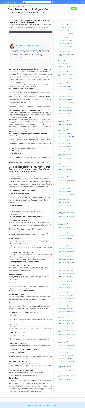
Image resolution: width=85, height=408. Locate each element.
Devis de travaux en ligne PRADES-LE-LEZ (65, 184)
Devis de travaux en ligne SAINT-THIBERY (67, 334)
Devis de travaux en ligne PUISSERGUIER (67, 273)
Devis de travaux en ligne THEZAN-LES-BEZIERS (66, 312)
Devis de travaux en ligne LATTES (65, 40)
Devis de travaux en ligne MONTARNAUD (63, 316)
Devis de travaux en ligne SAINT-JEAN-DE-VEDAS (66, 55)
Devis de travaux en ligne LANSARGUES (66, 298)
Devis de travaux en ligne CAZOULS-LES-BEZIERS (66, 195)
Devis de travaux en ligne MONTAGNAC (66, 216)
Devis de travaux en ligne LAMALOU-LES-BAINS (66, 331)
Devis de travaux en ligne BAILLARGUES (66, 116)
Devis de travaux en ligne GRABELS (65, 113)
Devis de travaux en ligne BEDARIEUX (66, 93)
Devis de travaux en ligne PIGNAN (65, 110)
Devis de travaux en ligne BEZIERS (65, 24)
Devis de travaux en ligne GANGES (65, 205)
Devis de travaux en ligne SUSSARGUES (66, 326)
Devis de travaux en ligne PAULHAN (66, 235)
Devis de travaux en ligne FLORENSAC (66, 172)
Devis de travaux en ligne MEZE (65, 51)
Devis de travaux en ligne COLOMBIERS (66, 323)
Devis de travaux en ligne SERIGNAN (66, 96)
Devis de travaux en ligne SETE (65, 27)
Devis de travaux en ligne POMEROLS (66, 355)
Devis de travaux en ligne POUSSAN (66, 169)
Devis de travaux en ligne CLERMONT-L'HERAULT (66, 82)
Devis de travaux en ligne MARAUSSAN (66, 232)
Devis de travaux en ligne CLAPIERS (66, 158)
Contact (54, 405)
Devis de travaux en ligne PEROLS (65, 63)
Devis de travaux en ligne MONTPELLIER (66, 20)
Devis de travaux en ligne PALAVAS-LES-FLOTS (66, 125)
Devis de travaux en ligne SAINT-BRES (66, 301)
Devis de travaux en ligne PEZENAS (65, 71)
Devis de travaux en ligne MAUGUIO (66, 43)
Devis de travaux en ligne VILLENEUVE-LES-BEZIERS (66, 213)
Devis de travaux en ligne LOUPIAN (65, 352)
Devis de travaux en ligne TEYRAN (65, 191)
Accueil (9, 6)
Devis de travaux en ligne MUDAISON (66, 320)
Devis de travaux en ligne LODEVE (65, 89)
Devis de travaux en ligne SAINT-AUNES (66, 256)
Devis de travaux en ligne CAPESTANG (66, 259)
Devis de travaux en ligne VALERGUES (66, 379)
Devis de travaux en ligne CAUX (65, 305)
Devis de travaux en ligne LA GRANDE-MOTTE (66, 75)
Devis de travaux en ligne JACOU (65, 166)
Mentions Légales (47, 405)
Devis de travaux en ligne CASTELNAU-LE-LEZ (66, 47)
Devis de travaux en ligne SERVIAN (65, 202)
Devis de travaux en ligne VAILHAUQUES (67, 345)
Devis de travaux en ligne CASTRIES (66, 133)
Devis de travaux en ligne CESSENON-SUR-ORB (65, 371)
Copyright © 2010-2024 (32, 405)
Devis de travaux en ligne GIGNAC (65, 146)
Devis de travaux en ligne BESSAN (65, 188)
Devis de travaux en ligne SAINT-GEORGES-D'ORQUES (64, 150)
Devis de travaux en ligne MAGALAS (66, 284)
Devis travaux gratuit (9, 2)
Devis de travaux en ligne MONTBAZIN (66, 270)
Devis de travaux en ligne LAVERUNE (66, 295)
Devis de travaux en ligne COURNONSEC (67, 358)
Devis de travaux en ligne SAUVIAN (65, 199)
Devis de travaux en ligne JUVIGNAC (66, 99)
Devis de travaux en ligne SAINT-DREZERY (64, 367)
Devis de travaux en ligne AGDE (65, 37)
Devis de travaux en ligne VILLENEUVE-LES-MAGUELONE (66, 59)
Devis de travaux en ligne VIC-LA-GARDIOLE (65, 277)
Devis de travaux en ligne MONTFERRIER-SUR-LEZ (63, 224)
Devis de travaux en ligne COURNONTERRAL (63, 129)
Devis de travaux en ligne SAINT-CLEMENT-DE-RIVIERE (64, 155)
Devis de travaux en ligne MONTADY (66, 208)
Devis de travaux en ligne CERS (65, 337)
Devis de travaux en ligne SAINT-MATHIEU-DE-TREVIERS (64, 177)
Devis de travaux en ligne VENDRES (66, 348)
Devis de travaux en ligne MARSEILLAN (66, 78)
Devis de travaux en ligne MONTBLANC (66, 308)
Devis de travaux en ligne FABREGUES (66, 107)
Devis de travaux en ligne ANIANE (65, 292)
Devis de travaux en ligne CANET (65, 241)
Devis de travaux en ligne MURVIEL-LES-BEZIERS (66, 288)
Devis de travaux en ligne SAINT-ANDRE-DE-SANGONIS (66, 162)
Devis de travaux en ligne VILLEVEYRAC (66, 266)
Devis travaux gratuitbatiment (18, 6)
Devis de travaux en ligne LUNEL (65, 30)
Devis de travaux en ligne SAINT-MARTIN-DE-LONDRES (64, 342)
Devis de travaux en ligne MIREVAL (65, 238)
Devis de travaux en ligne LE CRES (65, 86)
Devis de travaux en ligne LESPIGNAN (66, 248)
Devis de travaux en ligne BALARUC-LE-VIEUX (66, 376)
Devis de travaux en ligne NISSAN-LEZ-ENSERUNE (66, 228)
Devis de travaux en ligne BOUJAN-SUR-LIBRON (66, 252)
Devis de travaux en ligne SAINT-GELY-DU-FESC (66, 67)
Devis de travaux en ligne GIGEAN (65, 143)
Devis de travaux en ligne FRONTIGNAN (66, 33)
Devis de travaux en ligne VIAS (65, 140)
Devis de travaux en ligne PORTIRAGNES (66, 245)
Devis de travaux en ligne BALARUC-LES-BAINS (66, 103)
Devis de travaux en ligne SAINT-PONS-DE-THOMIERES (66, 362)
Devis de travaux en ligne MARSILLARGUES (63, 121)
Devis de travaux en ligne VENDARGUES (66, 136)
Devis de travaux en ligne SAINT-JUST (66, 281)
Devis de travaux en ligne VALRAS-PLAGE (67, 180)
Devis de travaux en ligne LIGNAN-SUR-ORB (66, 263)
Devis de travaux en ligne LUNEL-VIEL (66, 219)
